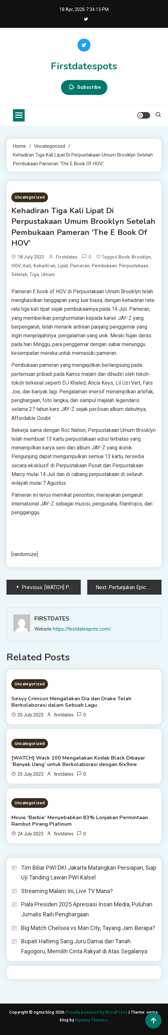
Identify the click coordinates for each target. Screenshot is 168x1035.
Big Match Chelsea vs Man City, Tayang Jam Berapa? (88, 928)
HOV (16, 265)
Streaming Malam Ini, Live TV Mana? (67, 891)
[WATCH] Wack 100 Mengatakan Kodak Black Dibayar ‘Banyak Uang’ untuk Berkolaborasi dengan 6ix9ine (78, 761)
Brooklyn (141, 257)
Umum (48, 274)
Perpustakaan (133, 265)
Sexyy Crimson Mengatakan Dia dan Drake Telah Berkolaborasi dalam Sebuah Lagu (71, 701)
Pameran (80, 265)
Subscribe (84, 87)
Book (123, 257)
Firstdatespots (84, 66)
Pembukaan (104, 265)
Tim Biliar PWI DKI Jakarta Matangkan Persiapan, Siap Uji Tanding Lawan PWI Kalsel (88, 872)
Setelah (19, 274)
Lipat (63, 265)
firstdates (67, 257)
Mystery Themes (91, 1020)
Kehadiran (44, 265)
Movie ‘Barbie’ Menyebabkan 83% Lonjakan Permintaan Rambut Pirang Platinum (79, 820)
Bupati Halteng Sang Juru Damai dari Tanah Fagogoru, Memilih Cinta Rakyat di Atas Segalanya (84, 946)
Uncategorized (30, 197)
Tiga (34, 274)
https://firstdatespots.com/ (82, 629)
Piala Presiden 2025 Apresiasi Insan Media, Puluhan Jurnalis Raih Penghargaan (86, 909)
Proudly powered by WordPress (96, 1012)
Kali (27, 265)
